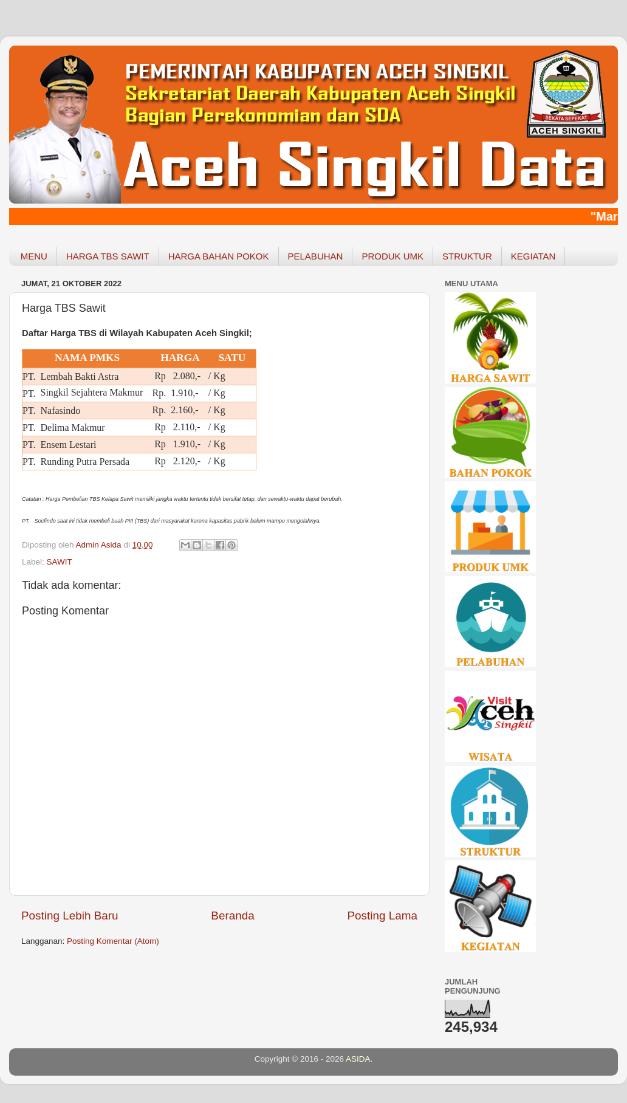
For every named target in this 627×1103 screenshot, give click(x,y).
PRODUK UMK (392, 256)
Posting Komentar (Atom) (113, 941)
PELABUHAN (315, 256)
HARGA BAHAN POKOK (218, 256)
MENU (34, 256)
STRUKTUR (467, 256)
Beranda (232, 915)
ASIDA (358, 1058)
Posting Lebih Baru (69, 915)
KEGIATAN (533, 256)
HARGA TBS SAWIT (107, 256)
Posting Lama (382, 915)
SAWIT (59, 561)
